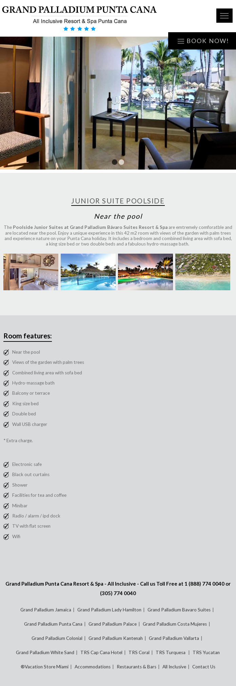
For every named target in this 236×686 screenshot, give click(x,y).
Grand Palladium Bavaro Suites (179, 609)
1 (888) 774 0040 (204, 584)
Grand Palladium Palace (112, 624)
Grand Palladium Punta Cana (53, 624)
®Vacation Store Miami (44, 666)
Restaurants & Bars (136, 666)
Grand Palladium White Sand (45, 652)
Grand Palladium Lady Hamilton (109, 609)
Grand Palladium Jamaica (45, 609)
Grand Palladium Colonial (57, 638)
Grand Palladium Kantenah (115, 638)
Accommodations (93, 666)
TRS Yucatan (206, 652)
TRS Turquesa (171, 652)
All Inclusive (174, 666)
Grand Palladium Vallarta (174, 638)
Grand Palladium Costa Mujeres (175, 624)
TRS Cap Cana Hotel (101, 652)
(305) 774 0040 (118, 593)
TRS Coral (139, 652)
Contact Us (203, 666)
